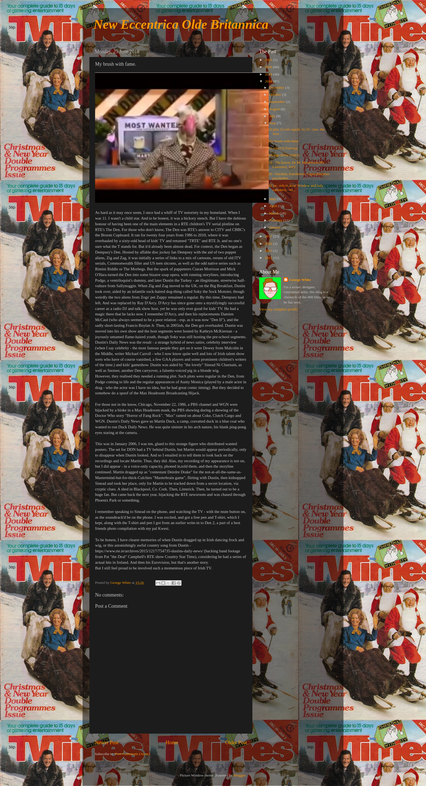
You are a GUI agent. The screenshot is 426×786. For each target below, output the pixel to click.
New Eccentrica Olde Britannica (180, 24)
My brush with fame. (283, 141)
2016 (269, 244)
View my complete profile (278, 309)
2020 (269, 67)
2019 (269, 74)
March (274, 213)
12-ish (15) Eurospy (283, 148)
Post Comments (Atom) (132, 754)
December (277, 87)
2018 (269, 81)
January (275, 227)
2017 (269, 236)
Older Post (236, 742)
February (276, 220)
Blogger (239, 775)
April (273, 206)
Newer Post (107, 742)
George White (300, 280)
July (272, 116)
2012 (269, 258)
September (277, 102)
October (275, 95)
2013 (269, 251)
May (273, 199)
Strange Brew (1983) (283, 155)
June (273, 123)
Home (172, 742)
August (275, 109)
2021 (269, 60)
